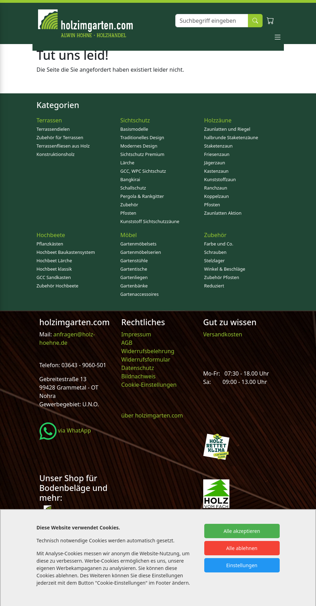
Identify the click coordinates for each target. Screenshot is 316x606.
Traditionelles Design (142, 137)
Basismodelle (134, 129)
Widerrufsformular (145, 359)
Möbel (128, 235)
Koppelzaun (216, 196)
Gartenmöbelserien (140, 252)
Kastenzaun (216, 171)
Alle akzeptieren (241, 531)
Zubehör (129, 204)
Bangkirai (130, 179)
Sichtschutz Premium (142, 154)
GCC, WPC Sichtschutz (143, 171)
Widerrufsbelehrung (147, 351)
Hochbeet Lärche (54, 260)
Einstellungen (241, 565)
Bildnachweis (139, 376)
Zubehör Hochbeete (58, 286)
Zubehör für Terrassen (60, 137)
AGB (126, 343)
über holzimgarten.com (152, 415)
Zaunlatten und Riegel (227, 129)
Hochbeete (51, 235)
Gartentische (133, 269)
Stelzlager (214, 260)
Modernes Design (138, 146)
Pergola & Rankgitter (142, 196)
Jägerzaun (214, 162)
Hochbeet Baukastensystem (66, 252)
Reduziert (214, 286)
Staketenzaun (218, 146)
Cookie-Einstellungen (148, 384)
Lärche (127, 162)
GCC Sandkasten (54, 277)
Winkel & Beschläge (224, 269)
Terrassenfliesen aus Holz (63, 146)
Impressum (136, 334)
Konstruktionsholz (56, 154)
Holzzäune (218, 120)
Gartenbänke (134, 286)
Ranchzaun (215, 188)
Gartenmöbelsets (138, 244)
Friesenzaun (217, 154)
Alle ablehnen (242, 548)
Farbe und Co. (219, 244)
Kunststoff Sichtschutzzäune (149, 221)
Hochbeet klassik (54, 269)
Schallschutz (133, 188)
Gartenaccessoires (139, 294)
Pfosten (128, 213)
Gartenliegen (134, 277)
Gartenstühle (134, 260)
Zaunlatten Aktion (223, 213)
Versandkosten (222, 334)
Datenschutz (137, 368)
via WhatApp (65, 430)
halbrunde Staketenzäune (231, 137)
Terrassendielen (53, 129)
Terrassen (49, 120)
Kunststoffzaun (220, 179)
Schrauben (215, 252)
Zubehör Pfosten (221, 277)
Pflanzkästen (50, 244)
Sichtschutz (135, 120)
